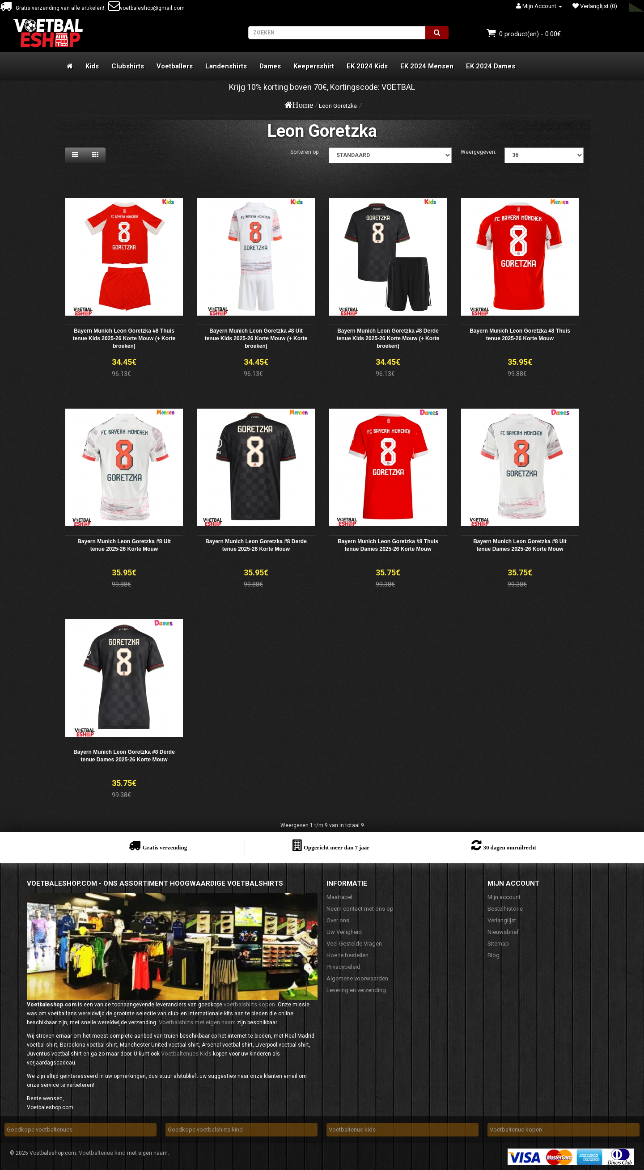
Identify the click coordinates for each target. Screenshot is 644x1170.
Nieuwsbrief (503, 932)
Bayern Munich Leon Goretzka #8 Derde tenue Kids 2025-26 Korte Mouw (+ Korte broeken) (388, 338)
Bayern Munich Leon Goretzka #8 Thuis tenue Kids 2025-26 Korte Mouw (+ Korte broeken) (124, 338)
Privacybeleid (343, 966)
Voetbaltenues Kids (186, 1053)
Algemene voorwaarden (357, 978)
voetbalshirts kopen (249, 1004)
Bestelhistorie (505, 908)
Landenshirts (226, 66)
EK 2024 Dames (490, 66)
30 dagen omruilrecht (509, 847)
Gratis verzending (164, 847)
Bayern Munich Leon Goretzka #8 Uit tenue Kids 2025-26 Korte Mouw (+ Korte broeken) (256, 338)
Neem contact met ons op (360, 908)
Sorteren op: (305, 152)
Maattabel (339, 897)
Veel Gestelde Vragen (354, 943)
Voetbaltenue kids (352, 1129)
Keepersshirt (313, 66)
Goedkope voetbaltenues (39, 1129)
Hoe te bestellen (347, 955)
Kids (92, 66)
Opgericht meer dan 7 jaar (336, 847)
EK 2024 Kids (367, 66)
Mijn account (504, 897)
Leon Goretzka (338, 105)
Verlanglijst (501, 920)
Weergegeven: (478, 152)
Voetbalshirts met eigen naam (197, 1022)
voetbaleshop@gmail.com (146, 8)
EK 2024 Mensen (426, 66)
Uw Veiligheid (344, 932)
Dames (270, 66)
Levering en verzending (356, 990)
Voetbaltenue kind (102, 1152)
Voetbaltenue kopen (516, 1129)
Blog (493, 955)
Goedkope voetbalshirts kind (205, 1129)
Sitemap (498, 943)
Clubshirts (127, 66)
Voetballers (175, 66)
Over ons (337, 920)
